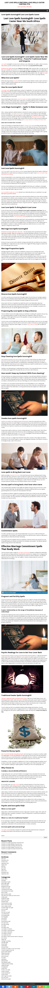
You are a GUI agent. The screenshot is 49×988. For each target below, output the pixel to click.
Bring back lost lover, (37, 116)
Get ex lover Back (5, 900)
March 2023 (4, 870)
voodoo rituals (4, 974)
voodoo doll (4, 968)
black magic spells (5, 883)
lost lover (3, 910)
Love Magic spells (5, 90)
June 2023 (3, 867)
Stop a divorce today (32, 324)
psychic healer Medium (6, 951)
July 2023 (3, 866)
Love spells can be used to (17, 113)
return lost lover (4, 956)
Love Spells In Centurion (6, 929)
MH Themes (32, 984)
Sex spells (3, 957)
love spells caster (5, 927)
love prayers (4, 919)
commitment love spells (6, 889)
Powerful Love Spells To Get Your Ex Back (10, 948)
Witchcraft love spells (6, 979)
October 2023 (4, 861)
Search (2, 835)
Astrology (3, 880)
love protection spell (5, 921)
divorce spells (4, 892)
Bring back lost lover (5, 886)
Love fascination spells (19, 216)
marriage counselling (6, 941)
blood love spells (5, 885)
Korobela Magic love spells (7, 907)
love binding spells (5, 915)
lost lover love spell (5, 912)
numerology (4, 945)
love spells (15, 80)
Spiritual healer (4, 960)
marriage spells (4, 942)
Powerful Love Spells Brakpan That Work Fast (11, 847)
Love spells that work (6, 935)
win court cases (4, 977)
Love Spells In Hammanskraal (7, 930)
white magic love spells (6, 976)
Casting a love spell (29, 125)
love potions (4, 918)
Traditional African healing (7, 963)
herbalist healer (4, 901)
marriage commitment (23, 552)
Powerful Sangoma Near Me (7, 950)
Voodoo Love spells (5, 969)
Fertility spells (4, 897)
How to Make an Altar (6, 906)
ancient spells (4, 878)
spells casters (16, 784)
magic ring (3, 939)
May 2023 (3, 869)
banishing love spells (5, 882)
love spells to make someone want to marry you (12, 936)
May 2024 (3, 858)
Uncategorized (4, 966)
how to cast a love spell (6, 904)
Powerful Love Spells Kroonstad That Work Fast (12, 848)
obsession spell (4, 947)
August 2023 (4, 864)
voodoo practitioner (5, 973)
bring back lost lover (14, 475)
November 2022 (5, 872)
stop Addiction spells (5, 962)
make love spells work (22, 99)
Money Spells (4, 944)
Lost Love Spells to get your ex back (9, 192)
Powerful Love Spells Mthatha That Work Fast (11, 844)
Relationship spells (5, 953)
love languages (4, 916)
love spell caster (4, 922)
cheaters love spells (5, 888)
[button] (47, 11)
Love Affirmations (5, 913)
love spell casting (5, 924)
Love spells (3, 64)
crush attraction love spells (7, 891)
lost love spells (4, 909)
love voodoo (4, 938)
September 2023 (5, 863)
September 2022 (5, 873)
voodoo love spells (21, 433)
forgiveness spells (5, 898)
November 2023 (5, 860)
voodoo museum (5, 971)
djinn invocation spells (6, 894)
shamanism (3, 959)
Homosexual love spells (6, 903)
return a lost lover (5, 954)
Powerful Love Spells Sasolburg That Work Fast (11, 845)
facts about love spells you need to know (10, 895)
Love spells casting (5, 829)
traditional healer (5, 965)
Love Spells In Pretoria (6, 933)
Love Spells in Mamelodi (6, 932)
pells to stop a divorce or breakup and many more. (34, 119)
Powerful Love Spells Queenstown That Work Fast (12, 842)
